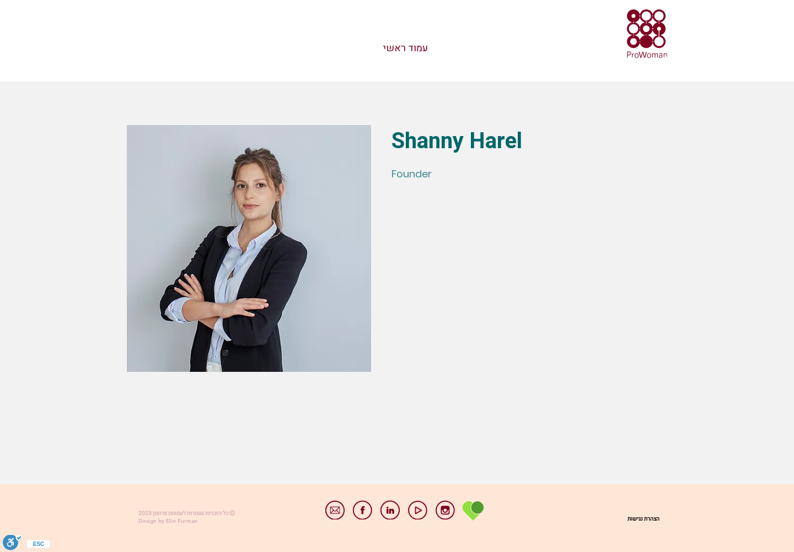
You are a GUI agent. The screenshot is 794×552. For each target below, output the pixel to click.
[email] (335, 509)
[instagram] (445, 509)
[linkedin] (390, 509)
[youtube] (417, 509)
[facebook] (362, 509)
